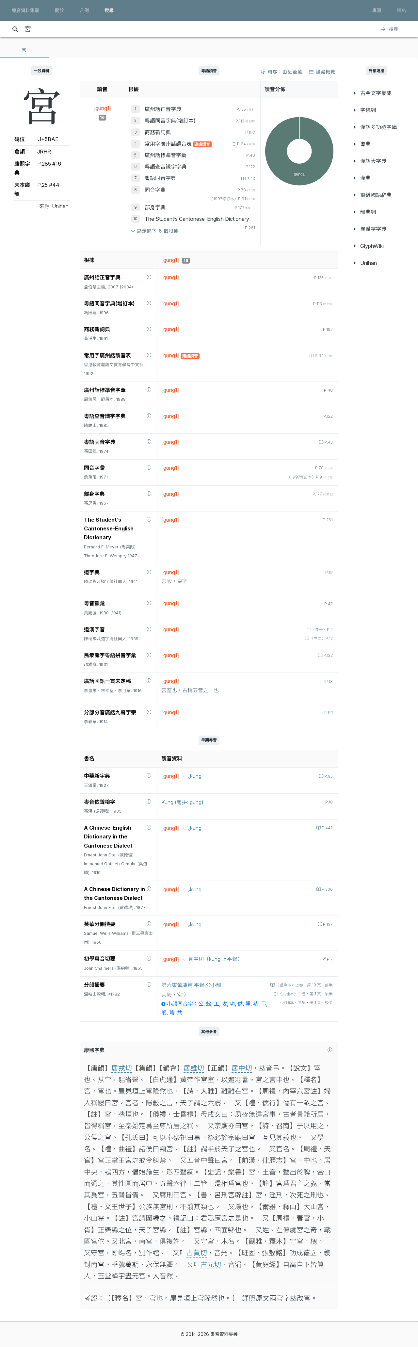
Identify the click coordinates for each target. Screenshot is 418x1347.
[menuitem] (376, 93)
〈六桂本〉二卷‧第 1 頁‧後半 (302, 993)
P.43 (250, 178)
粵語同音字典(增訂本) (170, 120)
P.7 (329, 959)
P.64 (244, 143)
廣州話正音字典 (163, 109)
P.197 (327, 924)
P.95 (327, 776)
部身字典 (155, 207)
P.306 (326, 889)
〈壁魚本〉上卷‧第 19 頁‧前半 (301, 984)
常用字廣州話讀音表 (169, 143)
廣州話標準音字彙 (165, 155)
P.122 (327, 655)
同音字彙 (155, 190)
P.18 (328, 681)
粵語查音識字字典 (165, 166)
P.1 (329, 712)
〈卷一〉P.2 (320, 629)
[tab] (24, 50)
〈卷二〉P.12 (320, 638)
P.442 (326, 827)
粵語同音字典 (160, 178)
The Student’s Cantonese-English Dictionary (197, 219)
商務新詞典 (158, 132)
